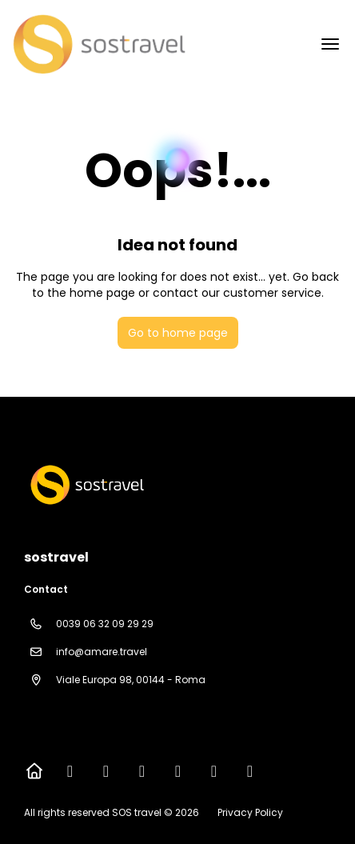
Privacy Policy (250, 812)
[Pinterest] (214, 771)
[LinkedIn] (250, 771)
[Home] (34, 771)
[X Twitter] (106, 771)
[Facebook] (70, 771)
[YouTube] (178, 771)
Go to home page (178, 333)
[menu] (330, 44)
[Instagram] (142, 771)
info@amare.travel (101, 651)
